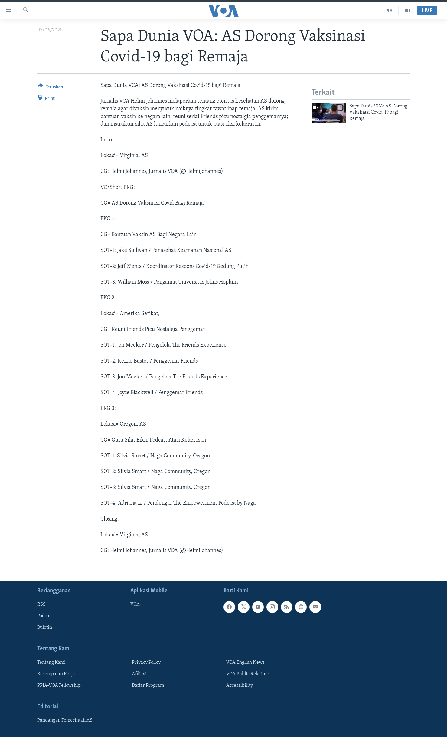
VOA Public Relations (248, 674)
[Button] (50, 88)
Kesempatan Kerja (56, 674)
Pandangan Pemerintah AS (65, 720)
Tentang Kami (51, 662)
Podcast (45, 616)
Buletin (44, 627)
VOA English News (245, 662)
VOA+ (136, 604)
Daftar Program (148, 685)
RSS (41, 604)
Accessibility (239, 685)
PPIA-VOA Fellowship (59, 685)
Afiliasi (139, 674)
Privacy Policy (146, 662)
